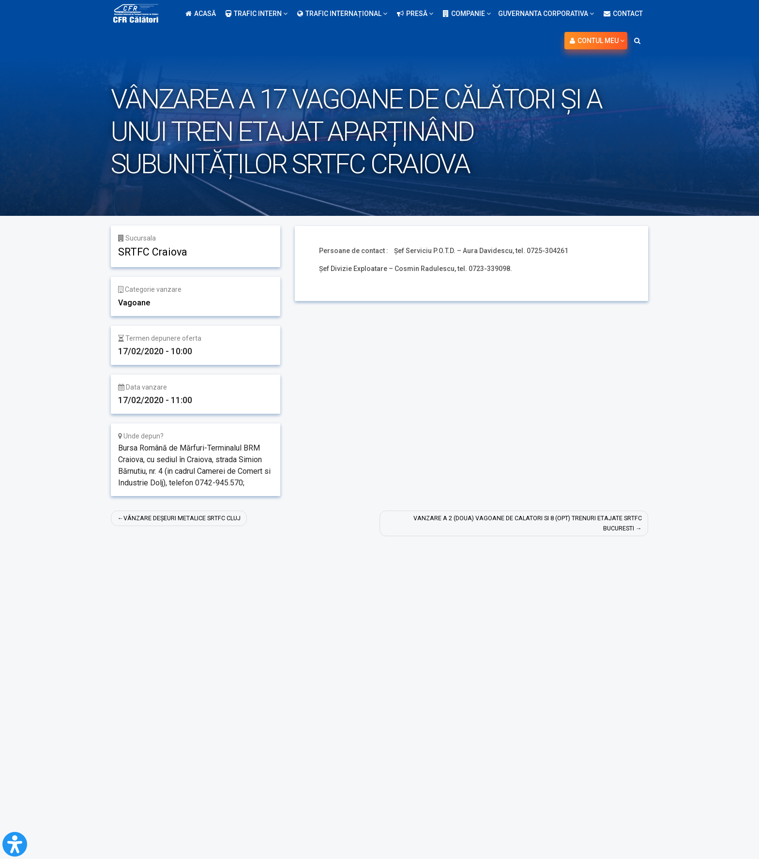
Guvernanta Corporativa (546, 13)
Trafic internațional (342, 13)
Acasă (200, 13)
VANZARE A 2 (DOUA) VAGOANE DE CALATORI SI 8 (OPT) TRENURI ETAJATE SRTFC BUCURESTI (524, 524)
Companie (467, 13)
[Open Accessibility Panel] (14, 844)
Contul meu (597, 41)
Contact (623, 13)
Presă (415, 13)
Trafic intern (257, 13)
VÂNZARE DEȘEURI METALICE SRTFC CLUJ (190, 518)
